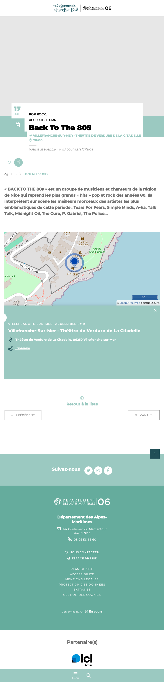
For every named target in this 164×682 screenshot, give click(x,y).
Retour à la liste (82, 401)
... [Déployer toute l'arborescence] (16, 174)
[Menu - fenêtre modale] (75, 675)
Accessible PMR (42, 120)
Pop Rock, (37, 114)
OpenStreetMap (130, 302)
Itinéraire (22, 348)
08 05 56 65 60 (85, 540)
